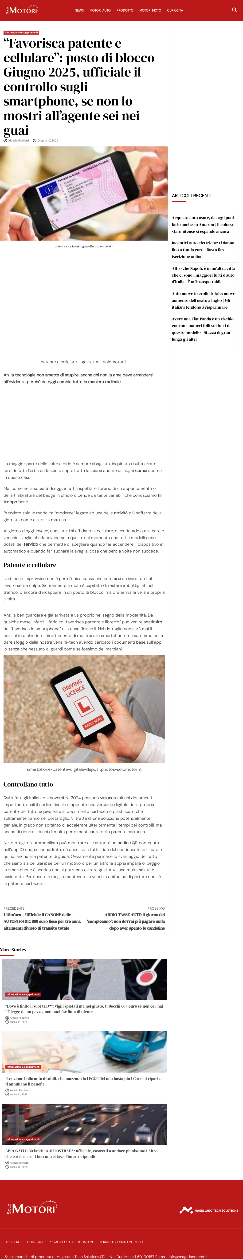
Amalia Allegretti (19, 1017)
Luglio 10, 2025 (18, 1167)
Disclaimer (14, 1242)
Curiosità (175, 10)
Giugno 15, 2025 (48, 140)
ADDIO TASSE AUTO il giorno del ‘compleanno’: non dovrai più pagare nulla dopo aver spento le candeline (124, 918)
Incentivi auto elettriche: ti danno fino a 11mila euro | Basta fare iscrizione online (203, 249)
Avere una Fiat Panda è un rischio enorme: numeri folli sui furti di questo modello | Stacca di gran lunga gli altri (203, 329)
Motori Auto (100, 10)
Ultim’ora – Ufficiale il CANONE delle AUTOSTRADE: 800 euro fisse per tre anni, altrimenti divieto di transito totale (44, 918)
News (79, 10)
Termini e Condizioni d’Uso (121, 1242)
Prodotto (125, 10)
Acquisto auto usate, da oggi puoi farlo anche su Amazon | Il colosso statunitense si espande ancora (203, 224)
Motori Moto (150, 10)
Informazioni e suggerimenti (21, 32)
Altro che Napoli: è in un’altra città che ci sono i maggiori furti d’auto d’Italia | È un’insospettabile (203, 275)
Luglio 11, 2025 (18, 1022)
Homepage (35, 1242)
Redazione (86, 1242)
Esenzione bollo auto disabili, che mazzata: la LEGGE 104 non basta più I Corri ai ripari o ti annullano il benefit (83, 1081)
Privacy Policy (61, 1242)
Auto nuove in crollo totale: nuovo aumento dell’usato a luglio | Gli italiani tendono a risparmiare (203, 300)
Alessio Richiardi (18, 140)
